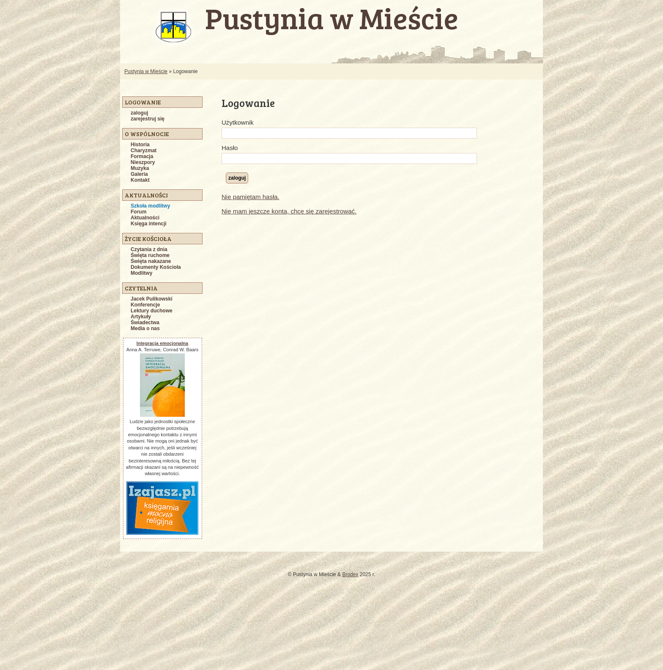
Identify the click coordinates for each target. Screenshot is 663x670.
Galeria (139, 174)
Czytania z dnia (149, 249)
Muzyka (140, 168)
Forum (138, 212)
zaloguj (139, 113)
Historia (140, 145)
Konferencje (145, 305)
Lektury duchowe (152, 311)
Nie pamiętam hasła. (250, 196)
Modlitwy (141, 273)
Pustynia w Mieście (145, 71)
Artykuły (141, 317)
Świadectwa (145, 322)
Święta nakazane (151, 261)
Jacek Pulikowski (152, 299)
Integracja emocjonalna (162, 343)
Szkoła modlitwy (150, 206)
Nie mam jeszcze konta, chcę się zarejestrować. (289, 211)
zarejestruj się (147, 119)
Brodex (350, 574)
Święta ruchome (150, 255)
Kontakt (140, 180)
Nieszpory (143, 162)
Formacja (142, 156)
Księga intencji (149, 224)
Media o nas (145, 328)
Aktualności (145, 218)
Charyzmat (143, 150)
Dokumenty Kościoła (156, 267)
